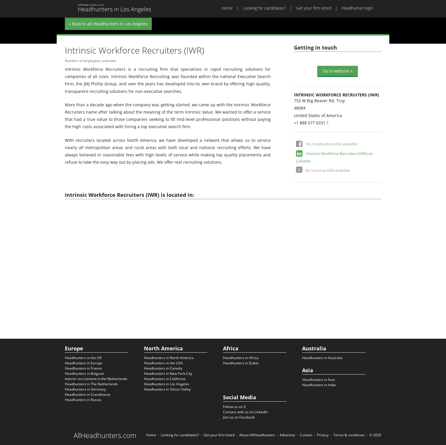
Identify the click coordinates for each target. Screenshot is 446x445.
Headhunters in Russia (83, 399)
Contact (306, 434)
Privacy (323, 434)
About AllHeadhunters (257, 434)
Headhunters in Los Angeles (166, 384)
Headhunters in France (83, 368)
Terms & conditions (349, 434)
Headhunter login (357, 8)
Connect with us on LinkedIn (245, 411)
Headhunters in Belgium (84, 373)
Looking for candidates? (264, 8)
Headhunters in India (319, 384)
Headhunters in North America (169, 357)
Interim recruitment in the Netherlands (96, 378)
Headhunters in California (164, 378)
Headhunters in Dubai (240, 363)
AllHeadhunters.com (105, 435)
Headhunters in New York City (168, 373)
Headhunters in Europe (83, 363)
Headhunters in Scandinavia (87, 394)
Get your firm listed (313, 8)
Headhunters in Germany (85, 389)
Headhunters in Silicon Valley (167, 389)
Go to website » (337, 71)
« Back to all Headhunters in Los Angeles (108, 24)
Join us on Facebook (239, 417)
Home (227, 8)
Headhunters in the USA (163, 363)
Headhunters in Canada (163, 368)
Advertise (287, 434)
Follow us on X (234, 406)
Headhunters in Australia (322, 357)
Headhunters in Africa (240, 357)
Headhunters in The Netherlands (91, 384)
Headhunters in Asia (318, 379)
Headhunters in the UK (83, 357)
